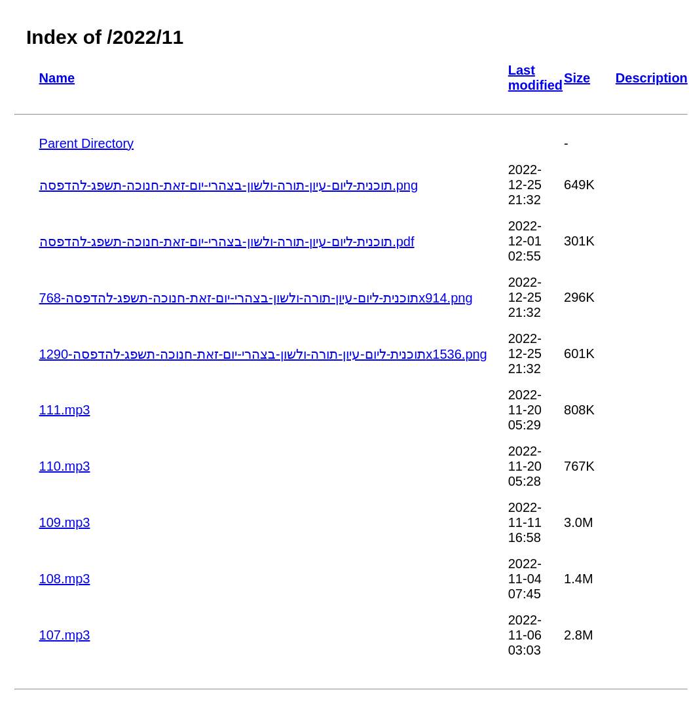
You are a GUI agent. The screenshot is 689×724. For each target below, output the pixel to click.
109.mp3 (64, 522)
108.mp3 (64, 578)
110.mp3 (64, 466)
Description (652, 78)
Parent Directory (86, 143)
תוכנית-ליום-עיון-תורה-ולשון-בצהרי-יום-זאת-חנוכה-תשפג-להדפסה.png (229, 185)
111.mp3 (64, 410)
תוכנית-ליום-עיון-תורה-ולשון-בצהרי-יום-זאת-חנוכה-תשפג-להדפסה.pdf (227, 241)
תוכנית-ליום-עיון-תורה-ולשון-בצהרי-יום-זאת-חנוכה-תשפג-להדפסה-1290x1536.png (263, 354)
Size (577, 78)
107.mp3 (64, 635)
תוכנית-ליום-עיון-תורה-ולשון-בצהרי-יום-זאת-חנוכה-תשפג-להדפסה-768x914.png (256, 298)
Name (57, 78)
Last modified (535, 77)
